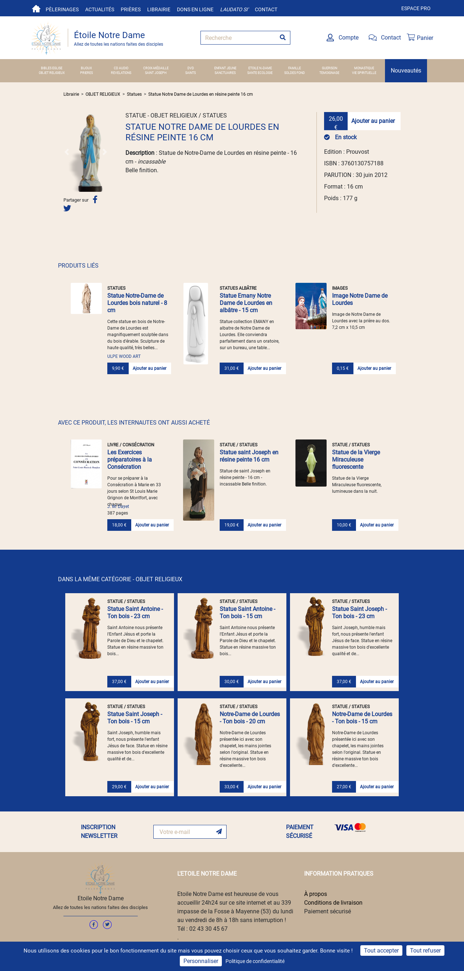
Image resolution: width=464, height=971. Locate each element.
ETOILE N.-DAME (260, 68)
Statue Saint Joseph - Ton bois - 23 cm (359, 613)
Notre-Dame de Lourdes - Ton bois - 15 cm (362, 718)
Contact (266, 9)
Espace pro (416, 8)
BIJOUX (86, 68)
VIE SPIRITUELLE (364, 73)
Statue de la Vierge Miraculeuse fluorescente (356, 459)
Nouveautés (406, 70)
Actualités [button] (99, 9)
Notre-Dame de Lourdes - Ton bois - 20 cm (250, 718)
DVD (190, 68)
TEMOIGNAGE (329, 73)
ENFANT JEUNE (225, 68)
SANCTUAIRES (225, 73)
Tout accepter (381, 950)
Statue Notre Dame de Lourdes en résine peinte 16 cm (200, 94)
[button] (66, 152)
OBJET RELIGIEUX (52, 73)
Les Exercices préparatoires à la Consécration (129, 459)
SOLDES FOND (294, 73)
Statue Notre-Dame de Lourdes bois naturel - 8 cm (137, 303)
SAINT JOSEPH (155, 73)
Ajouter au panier (373, 120)
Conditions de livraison (333, 902)
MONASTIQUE (364, 68)
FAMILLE (294, 68)
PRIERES (86, 73)
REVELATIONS (121, 73)
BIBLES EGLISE (51, 68)
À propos (315, 894)
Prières (131, 9)
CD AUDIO (121, 68)
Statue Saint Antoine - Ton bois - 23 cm (135, 613)
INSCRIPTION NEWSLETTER (99, 831)
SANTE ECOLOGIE (260, 73)
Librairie (158, 9)
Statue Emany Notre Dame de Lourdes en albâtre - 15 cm (246, 303)
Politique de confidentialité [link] (255, 961)
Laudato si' (234, 9)
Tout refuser (425, 950)
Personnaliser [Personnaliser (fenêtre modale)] (200, 961)
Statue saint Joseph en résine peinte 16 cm (249, 456)
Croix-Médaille (156, 68)
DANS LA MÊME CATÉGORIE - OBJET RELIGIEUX (120, 579)
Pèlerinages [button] (62, 9)
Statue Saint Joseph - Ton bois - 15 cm (134, 718)
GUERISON (329, 68)
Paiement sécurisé (327, 911)
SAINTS (190, 73)
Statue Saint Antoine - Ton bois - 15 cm (247, 613)
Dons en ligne (195, 9)
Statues (134, 94)
